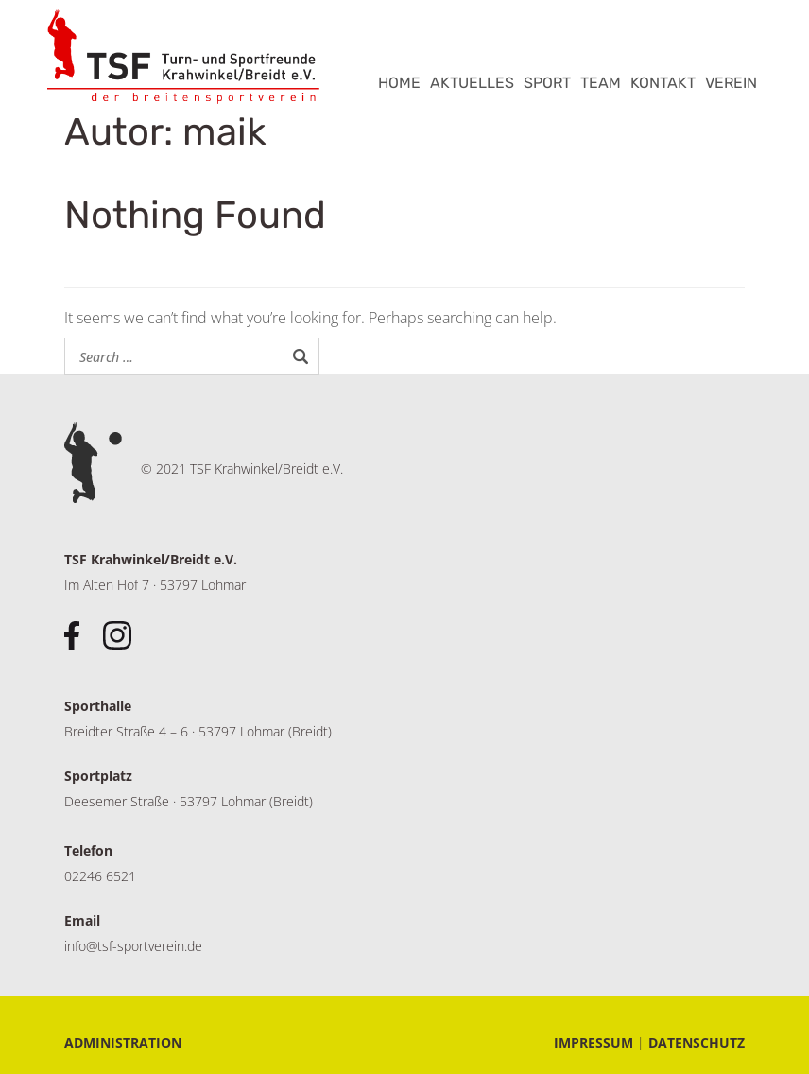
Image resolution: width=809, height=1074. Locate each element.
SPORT (547, 83)
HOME (399, 83)
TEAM (600, 83)
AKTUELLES (472, 83)
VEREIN (731, 83)
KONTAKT (663, 83)
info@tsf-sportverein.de (133, 946)
